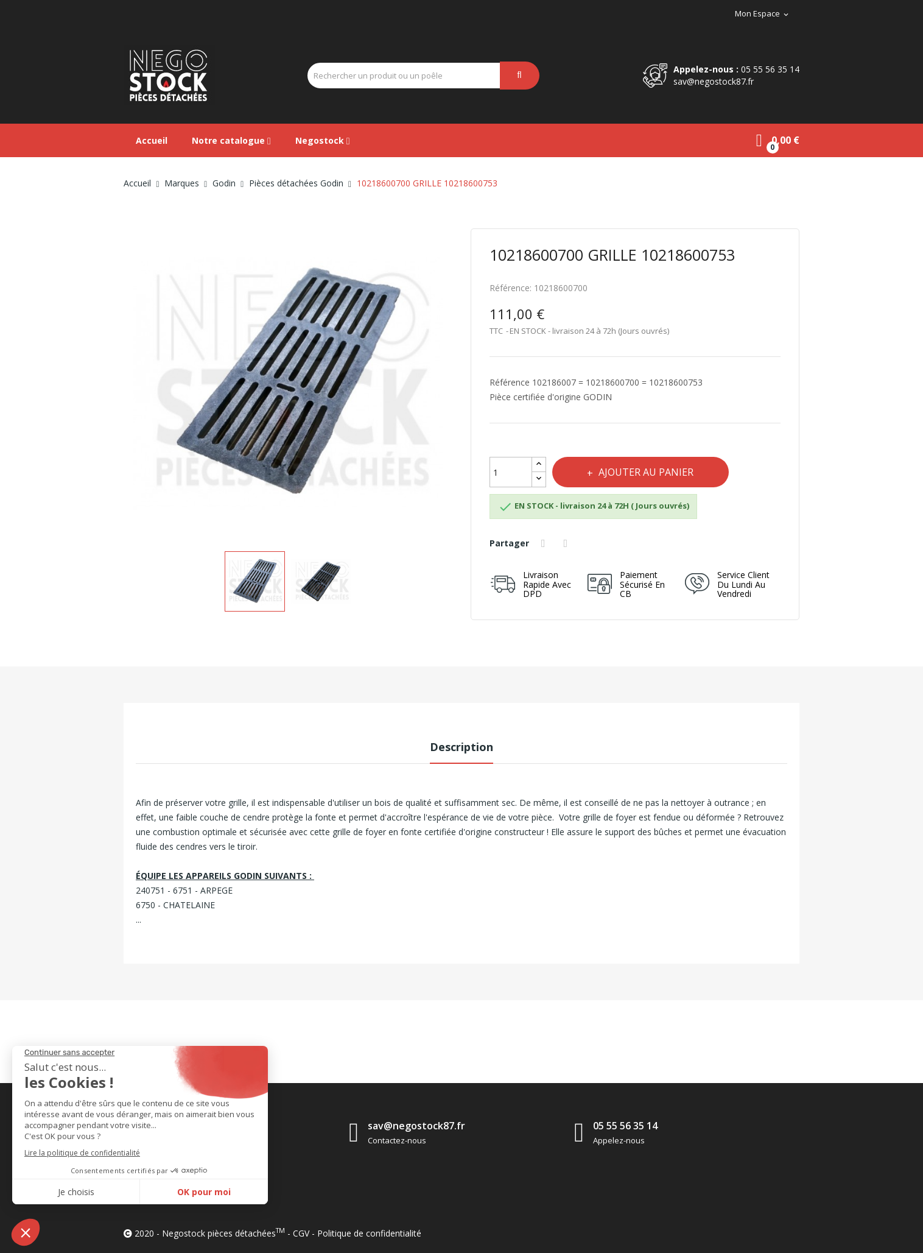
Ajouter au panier (646, 472)
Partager (545, 543)
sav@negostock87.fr (713, 81)
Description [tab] (461, 746)
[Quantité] (511, 472)
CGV (301, 1233)
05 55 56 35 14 (770, 69)
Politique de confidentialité (369, 1233)
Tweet (567, 543)
